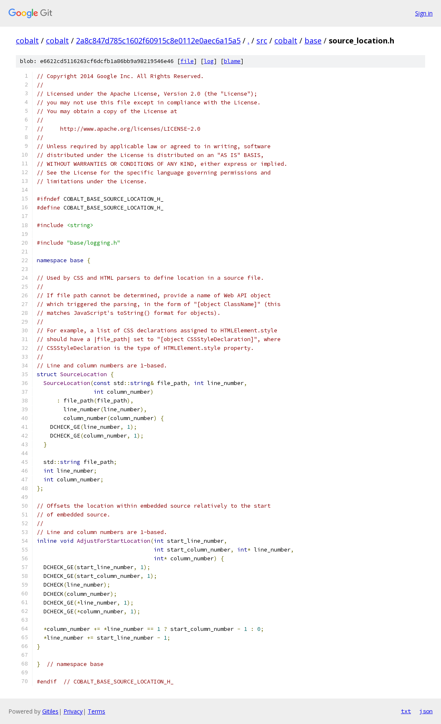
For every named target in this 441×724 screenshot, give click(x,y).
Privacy (73, 711)
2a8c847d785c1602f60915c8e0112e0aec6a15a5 (158, 40)
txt (406, 711)
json (426, 711)
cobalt (27, 40)
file (187, 61)
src (261, 40)
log (209, 61)
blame (232, 61)
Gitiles (50, 711)
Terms (96, 711)
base (313, 40)
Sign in (424, 13)
